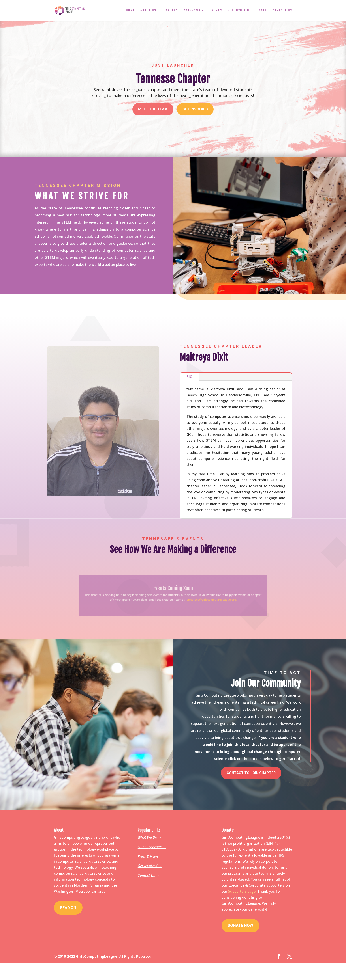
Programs (191, 10)
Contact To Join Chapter (251, 773)
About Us (148, 10)
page (251, 891)
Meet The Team (153, 109)
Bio (189, 377)
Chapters (170, 10)
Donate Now (240, 925)
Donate (261, 10)
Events (216, 10)
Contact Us (282, 10)
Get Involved (238, 10)
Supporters (237, 891)
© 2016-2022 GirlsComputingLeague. (86, 956)
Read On (68, 907)
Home (130, 10)
